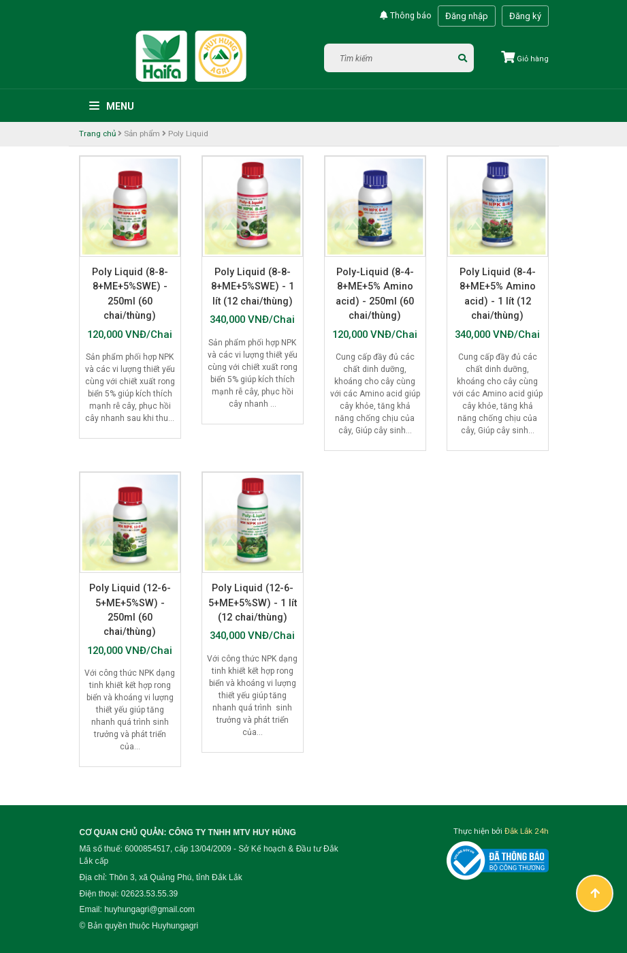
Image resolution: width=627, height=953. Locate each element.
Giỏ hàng (525, 58)
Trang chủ (97, 133)
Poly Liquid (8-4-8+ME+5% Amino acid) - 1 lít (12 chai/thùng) (498, 293)
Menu (111, 106)
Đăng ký (525, 16)
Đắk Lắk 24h (526, 831)
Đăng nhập (466, 16)
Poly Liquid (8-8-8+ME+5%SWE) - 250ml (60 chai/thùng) (130, 293)
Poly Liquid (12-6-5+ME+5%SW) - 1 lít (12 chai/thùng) (252, 602)
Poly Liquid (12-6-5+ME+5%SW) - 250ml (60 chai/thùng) (130, 609)
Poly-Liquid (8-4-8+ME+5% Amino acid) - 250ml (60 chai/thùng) (375, 293)
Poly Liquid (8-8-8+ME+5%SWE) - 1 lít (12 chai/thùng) (252, 286)
